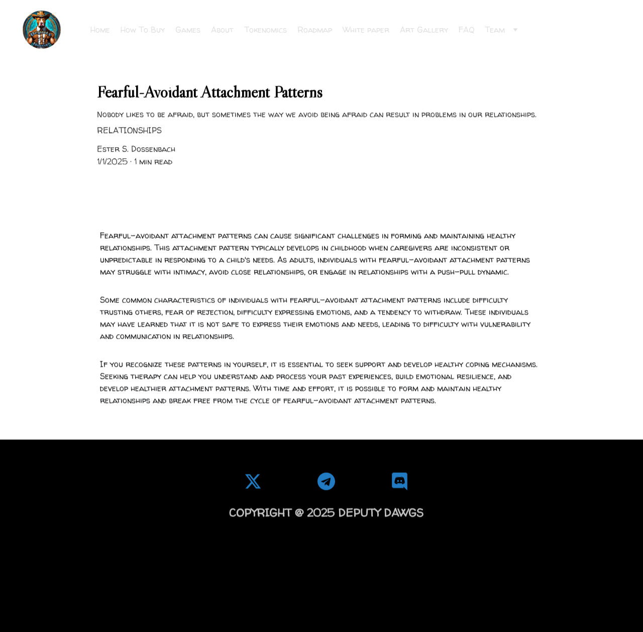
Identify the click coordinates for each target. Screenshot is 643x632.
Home (100, 29)
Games (187, 29)
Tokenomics (265, 29)
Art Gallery (424, 29)
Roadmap (314, 29)
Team (495, 29)
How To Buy (143, 29)
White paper (366, 29)
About (222, 29)
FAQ (466, 29)
